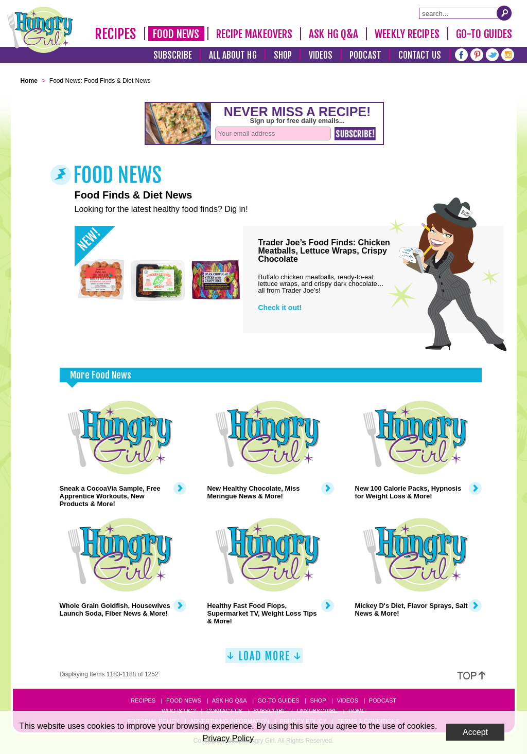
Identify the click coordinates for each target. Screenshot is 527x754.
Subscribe (172, 55)
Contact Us (420, 55)
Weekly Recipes (407, 34)
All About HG (233, 55)
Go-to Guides (278, 700)
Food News (176, 34)
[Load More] (264, 659)
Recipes (115, 34)
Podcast (365, 55)
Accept (475, 732)
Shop (283, 55)
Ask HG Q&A (333, 34)
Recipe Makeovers (254, 34)
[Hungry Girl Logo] (40, 30)
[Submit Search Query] (504, 13)
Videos (321, 55)
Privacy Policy (228, 738)
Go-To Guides (484, 34)
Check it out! (280, 307)
